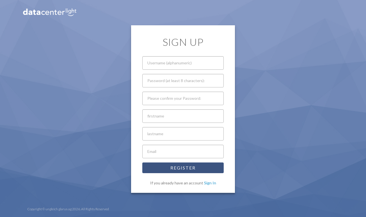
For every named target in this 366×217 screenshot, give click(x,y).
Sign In (210, 182)
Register (183, 167)
